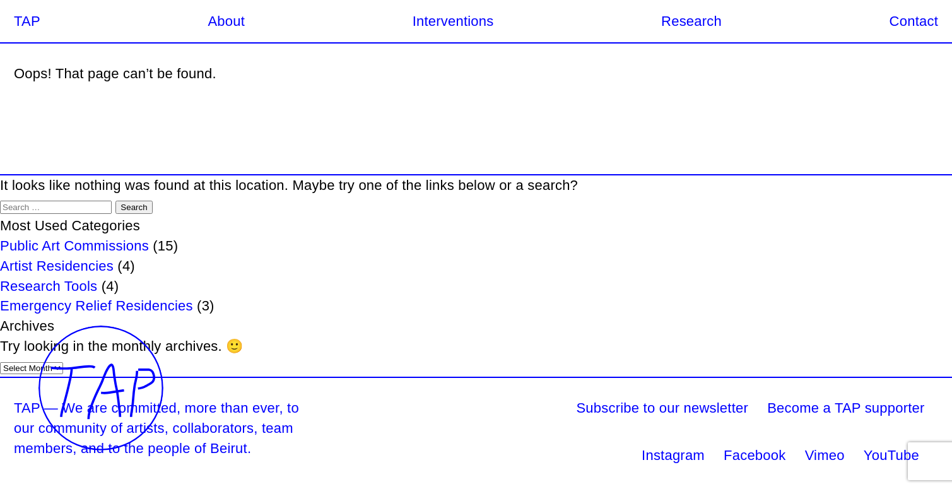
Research (691, 21)
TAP (27, 21)
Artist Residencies (57, 266)
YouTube (891, 455)
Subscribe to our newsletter (662, 408)
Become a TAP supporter (845, 408)
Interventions (453, 21)
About (226, 21)
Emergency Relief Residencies (96, 306)
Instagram (673, 455)
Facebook (754, 455)
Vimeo (825, 455)
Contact (914, 21)
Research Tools (48, 286)
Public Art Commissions (74, 246)
